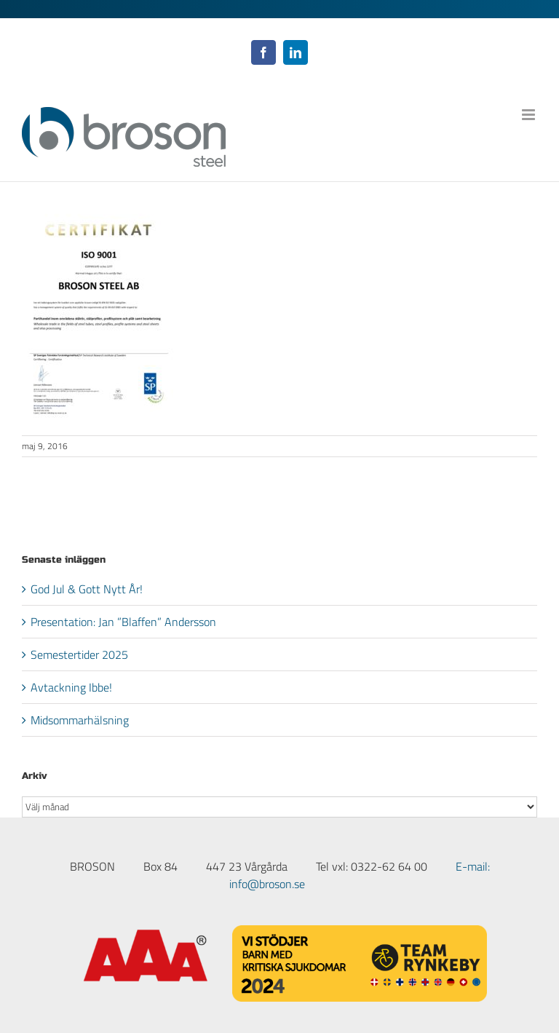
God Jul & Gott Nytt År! (87, 589)
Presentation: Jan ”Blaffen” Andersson (123, 621)
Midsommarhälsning (80, 720)
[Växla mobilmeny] (529, 114)
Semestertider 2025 (79, 654)
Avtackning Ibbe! (71, 687)
